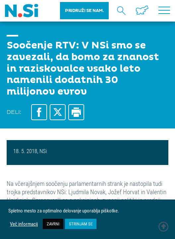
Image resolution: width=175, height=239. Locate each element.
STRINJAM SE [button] (80, 224)
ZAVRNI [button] (53, 224)
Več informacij (24, 224)
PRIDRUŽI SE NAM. (84, 10)
